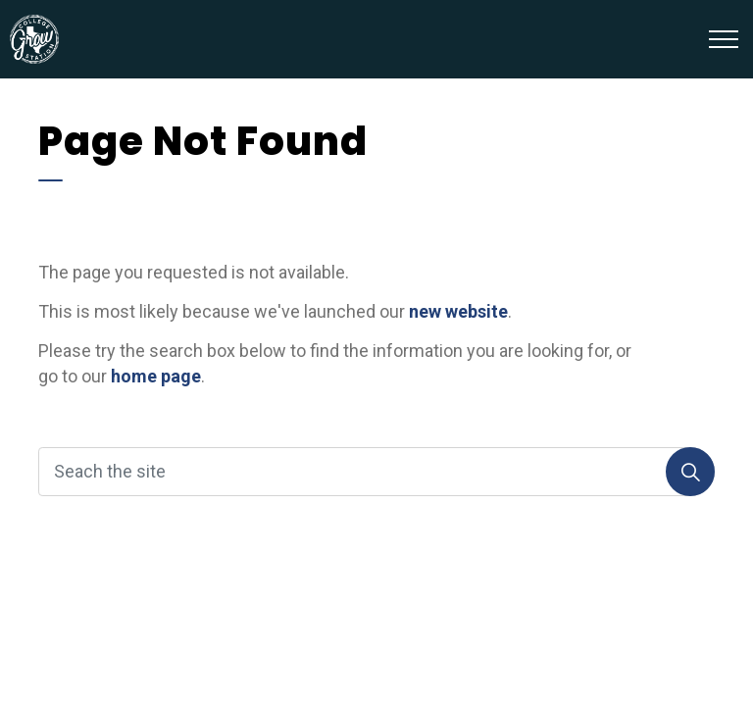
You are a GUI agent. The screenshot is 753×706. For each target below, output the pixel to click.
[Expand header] (723, 39)
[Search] (690, 471)
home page (156, 376)
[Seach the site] (376, 471)
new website (458, 311)
